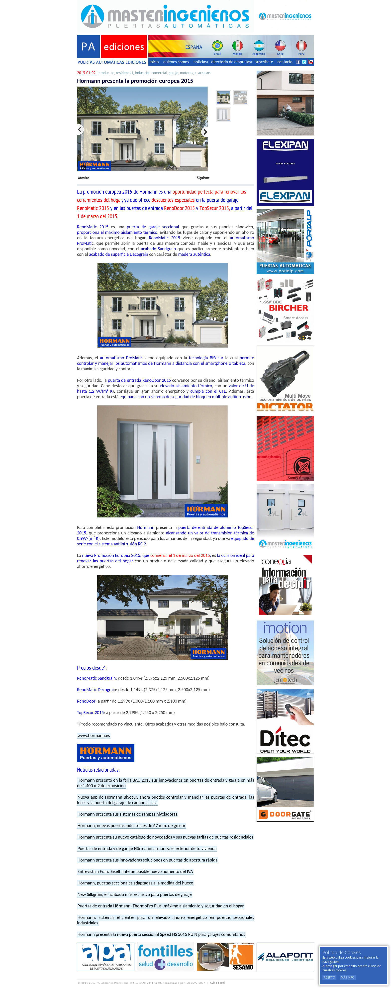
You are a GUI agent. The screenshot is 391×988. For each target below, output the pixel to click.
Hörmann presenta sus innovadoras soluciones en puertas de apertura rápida (147, 860)
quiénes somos (176, 61)
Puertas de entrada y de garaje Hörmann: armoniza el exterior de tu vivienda (147, 848)
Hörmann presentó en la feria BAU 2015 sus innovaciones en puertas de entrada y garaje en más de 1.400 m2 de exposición (165, 782)
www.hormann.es (94, 735)
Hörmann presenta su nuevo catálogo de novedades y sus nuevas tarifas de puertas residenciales (165, 837)
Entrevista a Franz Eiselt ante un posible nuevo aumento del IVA (135, 871)
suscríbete (264, 61)
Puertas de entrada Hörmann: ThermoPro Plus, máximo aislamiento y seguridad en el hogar (161, 906)
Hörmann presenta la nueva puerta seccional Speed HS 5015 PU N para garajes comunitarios (161, 934)
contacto (285, 61)
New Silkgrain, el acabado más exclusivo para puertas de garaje (135, 894)
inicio (154, 61)
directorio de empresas (231, 61)
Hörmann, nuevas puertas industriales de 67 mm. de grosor (132, 825)
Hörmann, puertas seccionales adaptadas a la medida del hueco (135, 883)
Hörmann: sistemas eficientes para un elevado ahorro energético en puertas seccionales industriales (165, 920)
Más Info (348, 977)
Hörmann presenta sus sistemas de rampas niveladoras (127, 814)
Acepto (329, 977)
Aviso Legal (217, 983)
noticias (201, 61)
